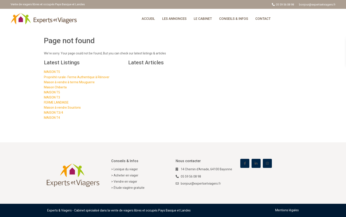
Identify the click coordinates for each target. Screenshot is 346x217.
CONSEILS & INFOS (233, 19)
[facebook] (244, 163)
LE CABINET (203, 19)
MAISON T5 (52, 72)
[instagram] (267, 163)
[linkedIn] (256, 163)
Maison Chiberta (55, 87)
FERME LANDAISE (56, 102)
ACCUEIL (148, 19)
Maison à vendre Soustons (62, 107)
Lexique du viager (126, 169)
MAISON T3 (52, 97)
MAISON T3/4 (53, 112)
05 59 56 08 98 (285, 4)
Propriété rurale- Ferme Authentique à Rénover (76, 77)
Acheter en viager (126, 175)
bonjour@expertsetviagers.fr (201, 183)
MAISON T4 (52, 117)
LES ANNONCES (174, 19)
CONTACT (263, 19)
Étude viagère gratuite (129, 187)
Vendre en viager (125, 181)
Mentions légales (287, 210)
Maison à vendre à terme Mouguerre (69, 82)
